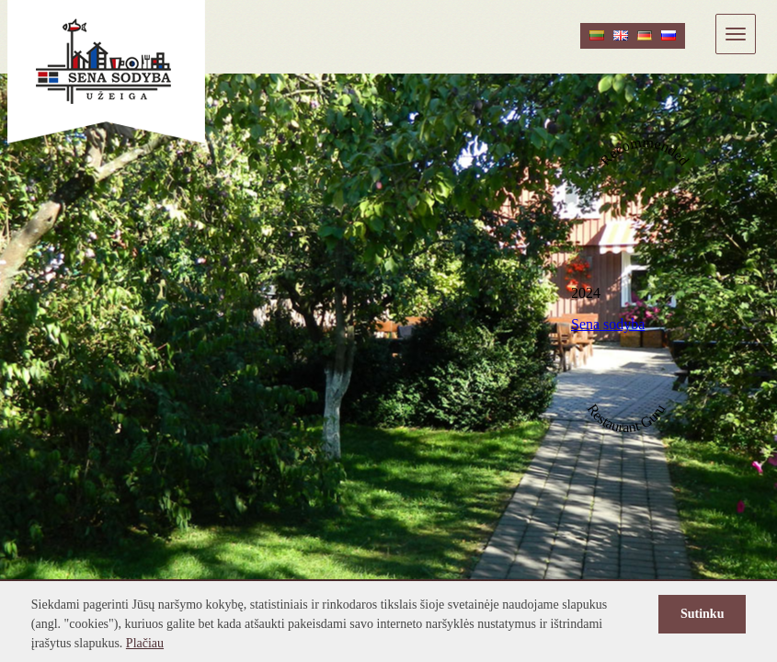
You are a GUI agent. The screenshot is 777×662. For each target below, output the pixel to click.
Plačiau (145, 643)
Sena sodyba (608, 324)
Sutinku (702, 614)
